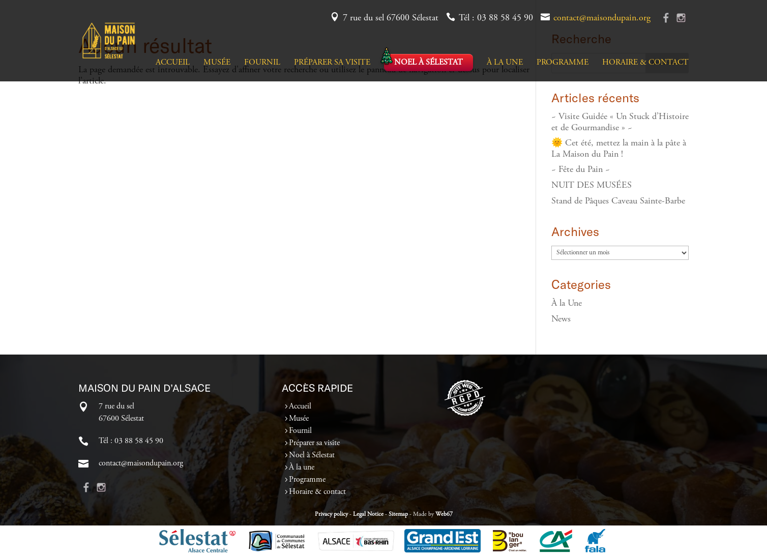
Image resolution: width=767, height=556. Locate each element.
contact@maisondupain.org (602, 18)
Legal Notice (368, 514)
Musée (216, 63)
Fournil (262, 63)
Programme (562, 63)
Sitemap (398, 514)
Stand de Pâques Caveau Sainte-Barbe (618, 201)
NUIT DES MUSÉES (591, 185)
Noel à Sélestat (428, 62)
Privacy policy (331, 514)
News (561, 319)
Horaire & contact (645, 63)
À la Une (566, 303)
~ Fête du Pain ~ (580, 169)
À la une (505, 63)
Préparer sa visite (332, 63)
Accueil (173, 63)
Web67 (444, 514)
